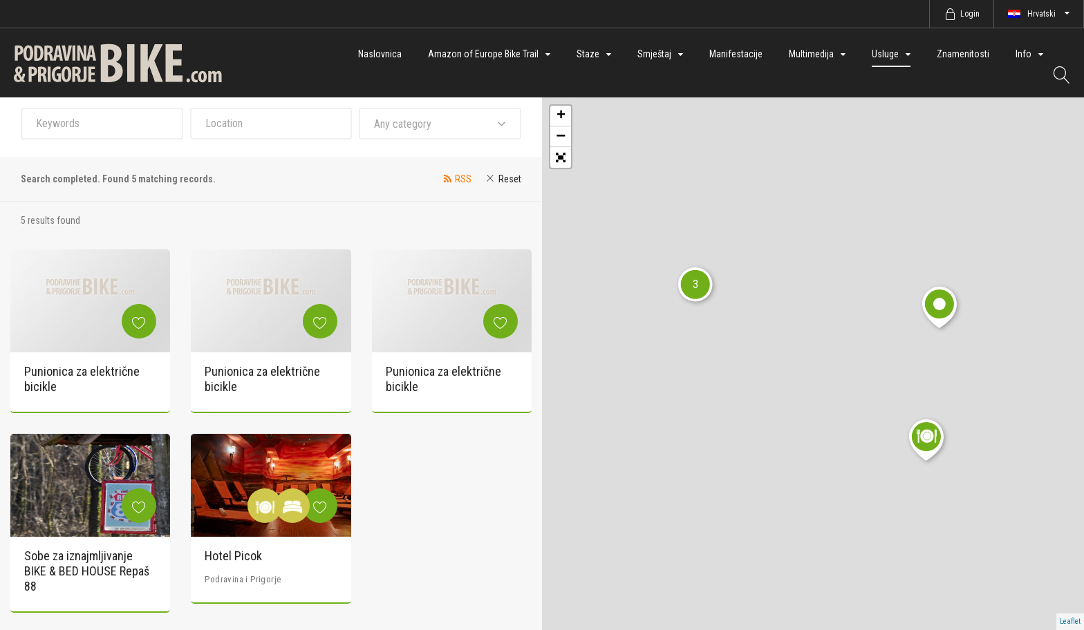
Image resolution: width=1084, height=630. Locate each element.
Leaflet (1070, 621)
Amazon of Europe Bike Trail (483, 53)
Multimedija (811, 53)
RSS (463, 178)
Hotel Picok (233, 555)
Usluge (885, 53)
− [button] (561, 136)
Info (1023, 53)
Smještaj (654, 53)
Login (970, 14)
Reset (509, 178)
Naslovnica (380, 53)
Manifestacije (736, 53)
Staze (588, 53)
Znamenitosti (963, 53)
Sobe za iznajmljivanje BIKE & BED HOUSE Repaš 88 (86, 570)
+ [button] (561, 116)
